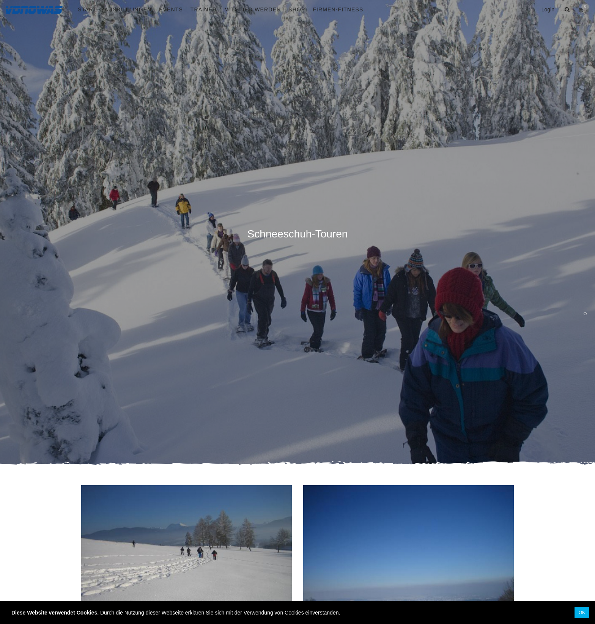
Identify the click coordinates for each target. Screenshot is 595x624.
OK (582, 612)
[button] (566, 9)
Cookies (87, 613)
